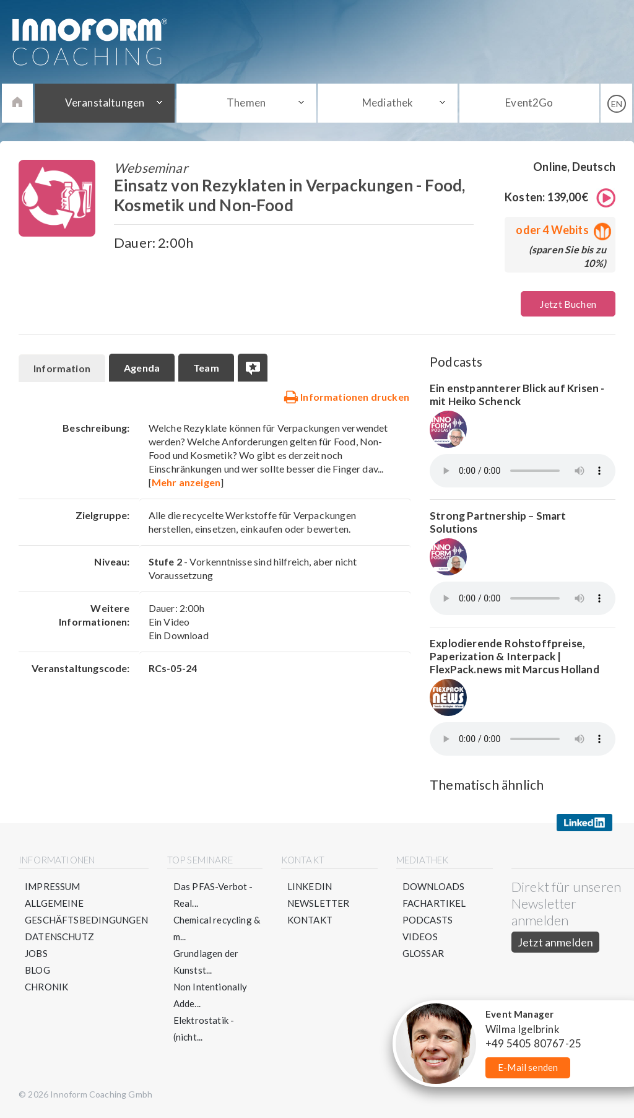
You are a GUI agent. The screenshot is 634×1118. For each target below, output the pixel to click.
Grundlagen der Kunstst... (206, 962)
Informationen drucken (346, 396)
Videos (420, 936)
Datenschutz (59, 936)
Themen (246, 102)
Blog (37, 970)
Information (61, 368)
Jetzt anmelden (556, 942)
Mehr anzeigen (186, 482)
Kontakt (309, 919)
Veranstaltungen (105, 102)
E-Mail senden (528, 1067)
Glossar (423, 953)
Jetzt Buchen (568, 304)
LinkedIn (309, 886)
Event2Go (529, 102)
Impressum (52, 886)
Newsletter (318, 903)
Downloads (433, 886)
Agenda (142, 367)
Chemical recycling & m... (217, 928)
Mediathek (388, 102)
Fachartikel (434, 903)
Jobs (36, 953)
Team (206, 367)
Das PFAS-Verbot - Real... (213, 895)
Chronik (46, 986)
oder (561, 230)
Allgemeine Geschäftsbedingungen (87, 911)
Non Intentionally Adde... (210, 995)
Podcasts (427, 919)
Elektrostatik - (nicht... (204, 1028)
